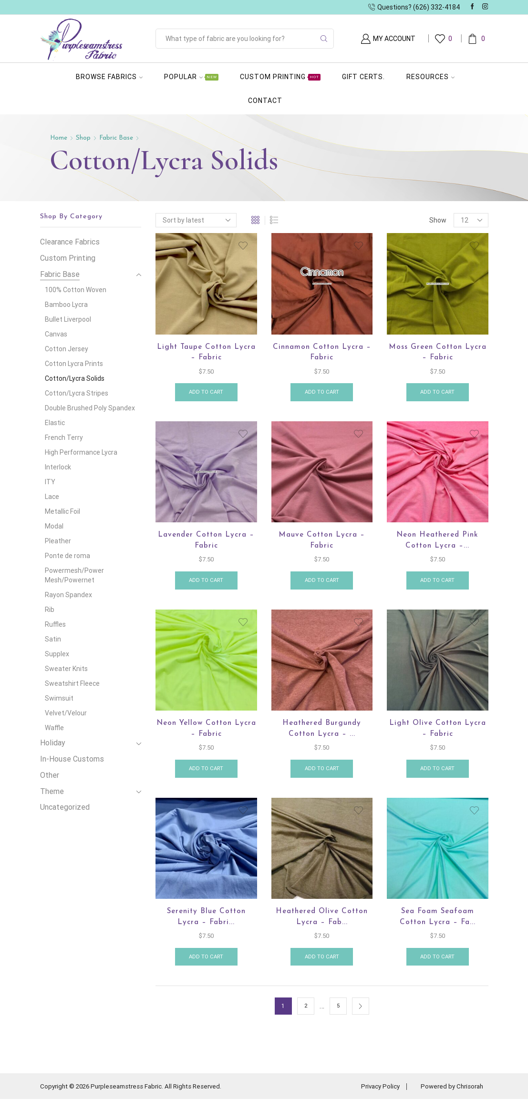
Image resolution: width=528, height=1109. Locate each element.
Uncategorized (65, 807)
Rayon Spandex (68, 595)
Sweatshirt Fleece (72, 683)
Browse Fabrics (109, 77)
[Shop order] (196, 220)
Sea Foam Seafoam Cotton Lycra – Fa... (437, 925)
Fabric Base (117, 138)
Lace (52, 496)
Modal (54, 526)
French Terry (64, 437)
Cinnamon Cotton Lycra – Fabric (321, 353)
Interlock (58, 467)
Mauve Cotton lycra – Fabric (322, 543)
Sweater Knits (66, 668)
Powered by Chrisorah (450, 1096)
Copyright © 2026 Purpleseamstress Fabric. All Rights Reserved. (136, 1096)
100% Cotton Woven (75, 290)
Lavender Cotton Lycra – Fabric (206, 543)
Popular (191, 77)
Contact (265, 100)
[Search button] (323, 38)
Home (59, 138)
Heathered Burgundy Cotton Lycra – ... (321, 734)
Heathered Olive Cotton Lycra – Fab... (322, 925)
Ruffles (55, 624)
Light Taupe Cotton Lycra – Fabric (206, 353)
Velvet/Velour (66, 713)
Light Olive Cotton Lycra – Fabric (437, 734)
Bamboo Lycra (66, 304)
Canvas (56, 334)
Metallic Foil (62, 511)
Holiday (52, 742)
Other (49, 775)
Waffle (54, 728)
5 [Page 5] (338, 1016)
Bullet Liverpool (68, 319)
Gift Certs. (363, 77)
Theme (52, 791)
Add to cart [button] (206, 394)
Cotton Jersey (66, 349)
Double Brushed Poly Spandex (90, 408)
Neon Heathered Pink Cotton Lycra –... (437, 543)
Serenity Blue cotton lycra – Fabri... (206, 925)
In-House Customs (72, 758)
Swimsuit (59, 698)
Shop (84, 138)
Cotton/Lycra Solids (74, 378)
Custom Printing (280, 77)
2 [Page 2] (305, 1016)
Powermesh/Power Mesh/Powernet (74, 575)
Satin (53, 639)
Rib (49, 609)
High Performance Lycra (81, 452)
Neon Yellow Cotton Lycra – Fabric (206, 734)
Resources (430, 77)
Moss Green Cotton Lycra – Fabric (437, 353)
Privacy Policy (374, 1096)
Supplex (57, 654)
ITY (50, 482)
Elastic (55, 423)
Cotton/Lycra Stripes (76, 393)
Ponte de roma (67, 556)
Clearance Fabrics (70, 241)
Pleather (58, 541)
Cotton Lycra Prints (74, 363)
